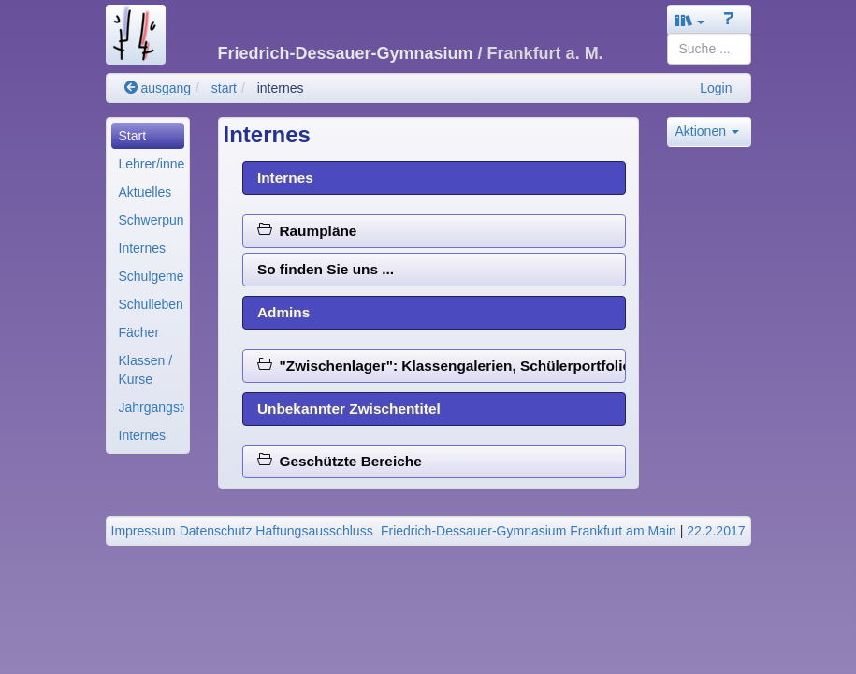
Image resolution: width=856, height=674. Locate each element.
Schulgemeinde (151, 276)
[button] (690, 20)
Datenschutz (216, 530)
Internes (143, 248)
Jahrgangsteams (151, 407)
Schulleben (151, 304)
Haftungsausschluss (313, 530)
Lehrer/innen (151, 163)
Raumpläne (307, 231)
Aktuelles (145, 191)
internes (280, 88)
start (224, 88)
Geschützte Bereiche (339, 461)
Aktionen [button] (707, 131)
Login (716, 88)
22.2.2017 (716, 530)
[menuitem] (147, 136)
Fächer (139, 332)
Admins (283, 312)
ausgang (158, 88)
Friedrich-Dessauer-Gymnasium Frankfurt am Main (528, 530)
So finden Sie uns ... (325, 269)
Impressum (143, 530)
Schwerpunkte (151, 219)
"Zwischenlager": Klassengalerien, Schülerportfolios (441, 366)
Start (133, 135)
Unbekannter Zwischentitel (349, 409)
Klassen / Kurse (146, 370)
